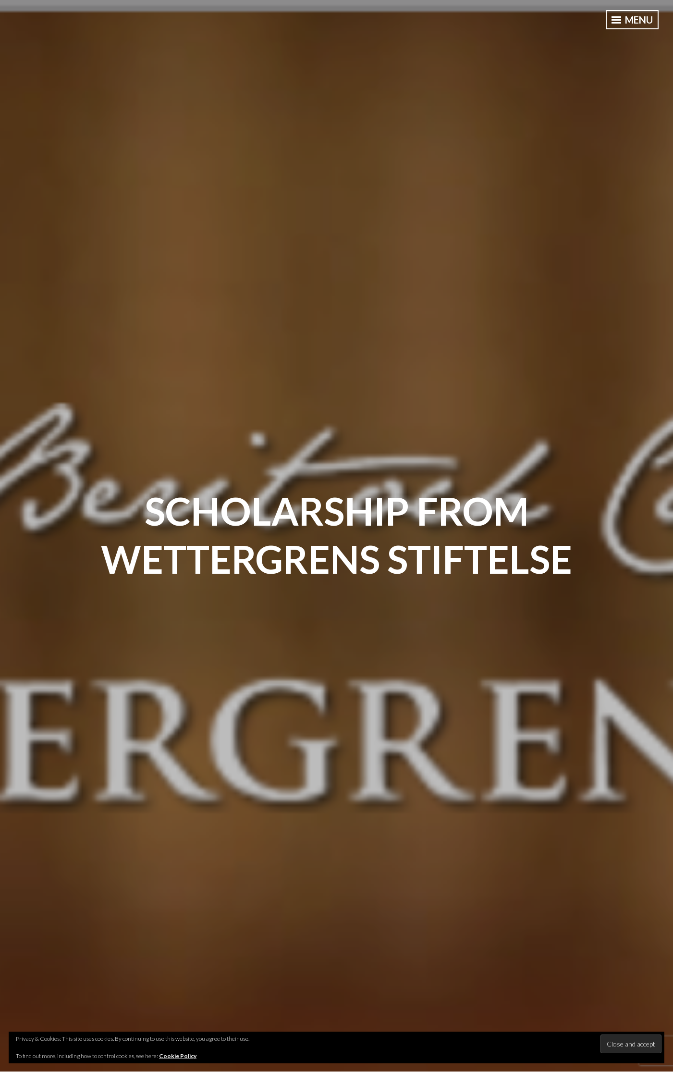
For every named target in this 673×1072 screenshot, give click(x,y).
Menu (632, 19)
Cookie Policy (177, 1056)
